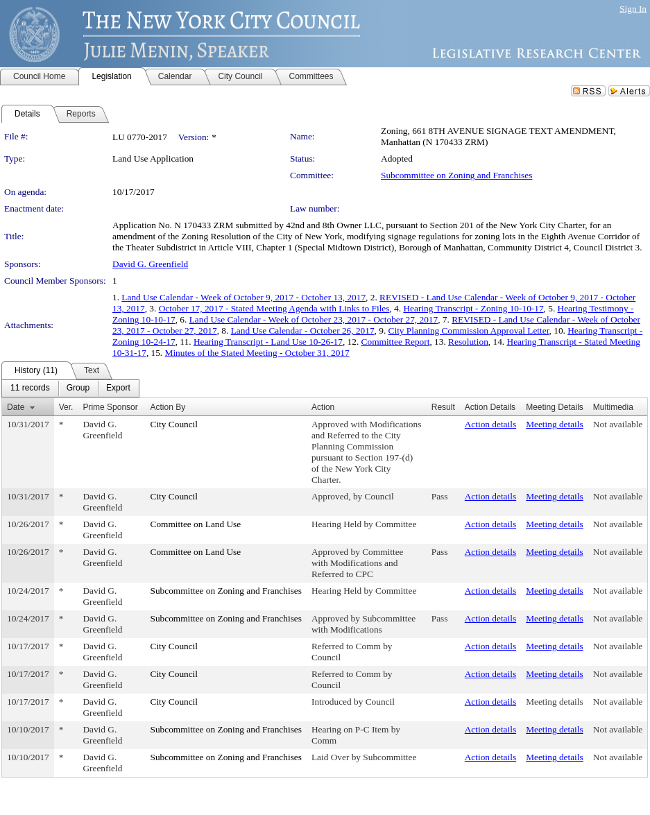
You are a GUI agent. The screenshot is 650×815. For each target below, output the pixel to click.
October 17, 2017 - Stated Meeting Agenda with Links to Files (274, 308)
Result (443, 407)
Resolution (468, 341)
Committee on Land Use (196, 524)
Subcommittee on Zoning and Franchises (456, 175)
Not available (617, 424)
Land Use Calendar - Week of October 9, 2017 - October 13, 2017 (243, 297)
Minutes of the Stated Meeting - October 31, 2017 (257, 353)
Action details (490, 424)
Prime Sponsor (110, 407)
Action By (168, 407)
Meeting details (554, 424)
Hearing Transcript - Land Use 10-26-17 (268, 341)
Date (15, 407)
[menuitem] (30, 388)
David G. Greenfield (150, 264)
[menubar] (70, 388)
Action (322, 407)
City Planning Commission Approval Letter (468, 330)
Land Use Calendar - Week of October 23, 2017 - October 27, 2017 (313, 319)
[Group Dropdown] (78, 388)
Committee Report (395, 341)
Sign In (633, 8)
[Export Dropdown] (118, 388)
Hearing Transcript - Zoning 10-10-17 (473, 308)
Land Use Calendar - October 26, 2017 (303, 330)
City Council (174, 424)
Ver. (66, 407)
